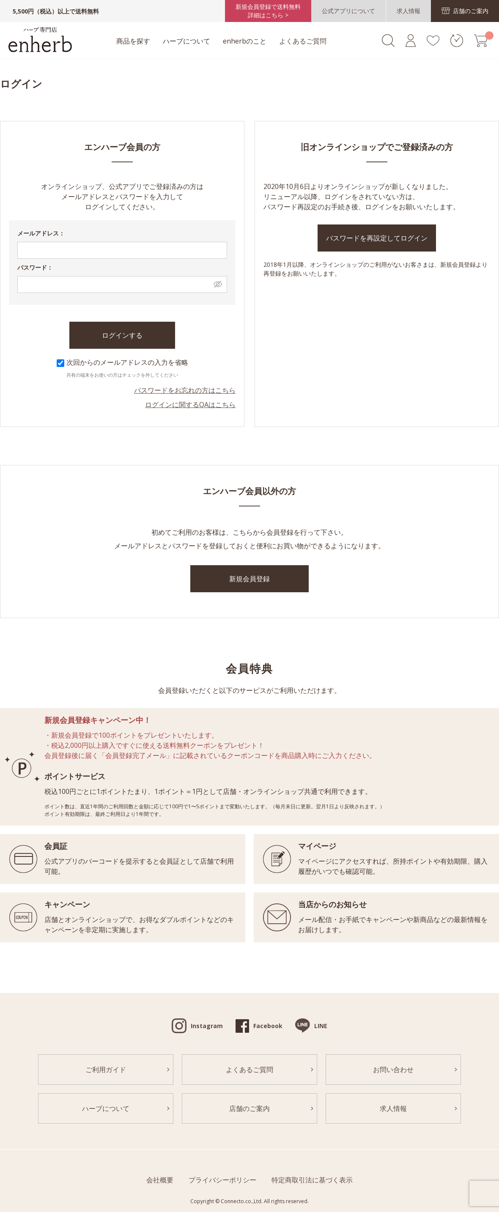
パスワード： (35, 267)
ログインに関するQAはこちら (190, 404)
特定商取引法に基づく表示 (312, 1179)
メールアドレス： (41, 233)
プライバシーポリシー (222, 1179)
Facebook (267, 1025)
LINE (320, 1025)
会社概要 (159, 1179)
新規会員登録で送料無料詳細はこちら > (269, 11)
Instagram (207, 1025)
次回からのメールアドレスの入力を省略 (122, 362)
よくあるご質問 (298, 41)
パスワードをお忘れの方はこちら (185, 389)
